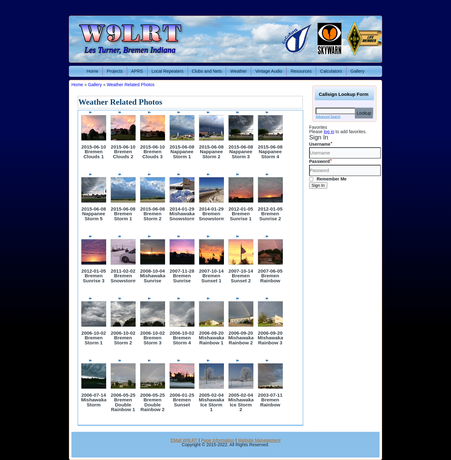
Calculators (331, 71)
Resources (301, 71)
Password (319, 161)
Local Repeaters (168, 71)
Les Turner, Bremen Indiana (130, 50)
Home (92, 71)
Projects (115, 71)
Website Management (259, 440)
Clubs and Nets (207, 71)
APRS (137, 71)
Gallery (357, 71)
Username (319, 144)
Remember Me (328, 178)
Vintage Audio (268, 71)
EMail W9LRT (183, 440)
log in (329, 131)
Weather (238, 71)
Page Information (218, 440)
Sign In (318, 185)
